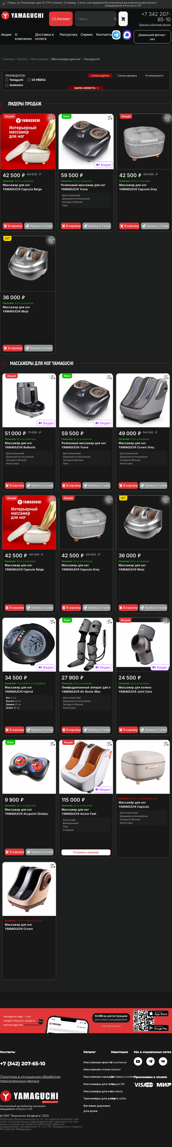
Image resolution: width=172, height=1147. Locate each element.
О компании (23, 36)
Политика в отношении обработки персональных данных (30, 1079)
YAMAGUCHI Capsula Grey (138, 189)
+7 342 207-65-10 (156, 16)
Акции (6, 34)
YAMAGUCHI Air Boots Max (81, 691)
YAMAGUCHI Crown (19, 928)
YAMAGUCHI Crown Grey (136, 447)
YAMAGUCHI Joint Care (135, 691)
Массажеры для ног (66, 59)
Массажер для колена (135, 687)
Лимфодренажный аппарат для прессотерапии (96, 687)
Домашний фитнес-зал (152, 37)
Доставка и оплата (44, 36)
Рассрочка (68, 34)
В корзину (12, 226)
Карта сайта (118, 1098)
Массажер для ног (16, 185)
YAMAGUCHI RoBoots (20, 447)
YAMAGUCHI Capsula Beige (22, 189)
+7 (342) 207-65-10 (22, 1064)
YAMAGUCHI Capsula (134, 806)
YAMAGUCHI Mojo (16, 311)
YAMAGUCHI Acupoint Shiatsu (26, 813)
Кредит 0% (117, 1084)
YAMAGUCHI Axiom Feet (79, 813)
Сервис (87, 34)
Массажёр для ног (18, 443)
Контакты (104, 34)
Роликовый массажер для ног (83, 185)
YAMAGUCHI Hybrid (19, 691)
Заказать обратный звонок (155, 24)
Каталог (116, 1069)
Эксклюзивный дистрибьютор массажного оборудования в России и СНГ (131, 4)
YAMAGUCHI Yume (74, 189)
